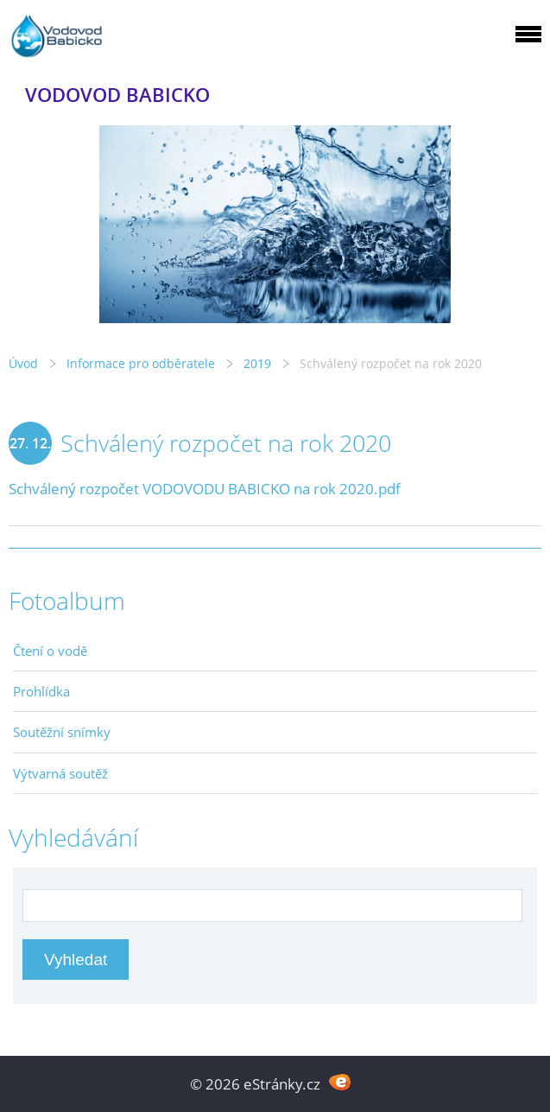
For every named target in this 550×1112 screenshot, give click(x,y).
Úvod (23, 363)
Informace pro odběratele (140, 363)
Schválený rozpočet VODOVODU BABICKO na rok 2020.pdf (205, 489)
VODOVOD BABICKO (117, 94)
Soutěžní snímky (62, 731)
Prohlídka (41, 691)
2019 (257, 363)
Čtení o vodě (50, 650)
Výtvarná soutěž (60, 773)
